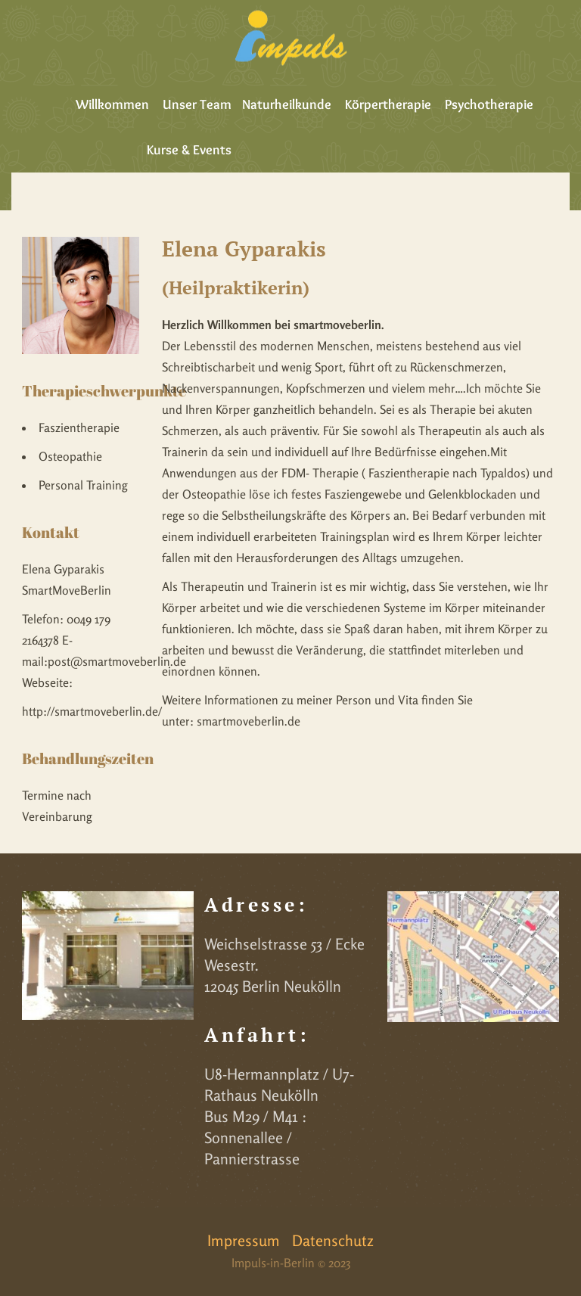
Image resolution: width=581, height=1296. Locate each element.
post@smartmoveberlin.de (117, 661)
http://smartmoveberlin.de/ (92, 711)
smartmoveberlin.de (248, 721)
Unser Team (197, 104)
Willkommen (112, 104)
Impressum (243, 1240)
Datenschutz (333, 1240)
